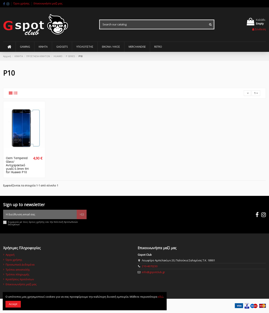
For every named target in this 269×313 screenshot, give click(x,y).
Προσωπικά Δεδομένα (20, 264)
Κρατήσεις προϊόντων (20, 279)
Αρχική (10, 255)
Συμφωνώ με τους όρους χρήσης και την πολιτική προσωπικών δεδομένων (43, 223)
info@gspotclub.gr (153, 272)
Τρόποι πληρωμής (17, 274)
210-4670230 (149, 266)
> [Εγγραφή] (81, 214)
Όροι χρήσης (21, 3)
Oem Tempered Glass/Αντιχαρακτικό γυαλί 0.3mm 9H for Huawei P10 (17, 165)
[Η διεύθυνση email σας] (40, 214)
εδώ (160, 297)
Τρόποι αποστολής (18, 269)
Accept (13, 304)
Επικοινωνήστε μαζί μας (48, 3)
